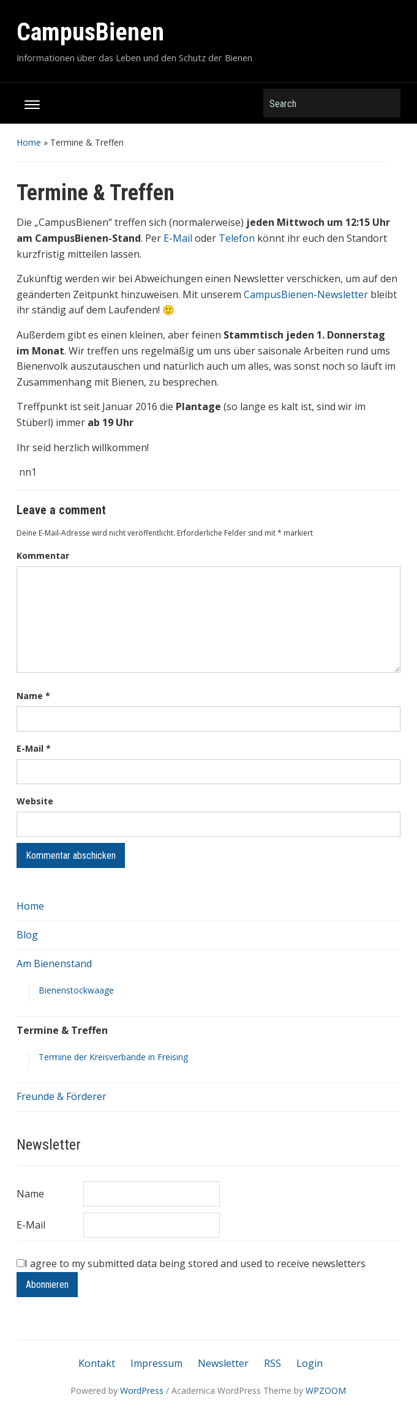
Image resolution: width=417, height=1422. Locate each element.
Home (29, 142)
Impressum (156, 1363)
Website (35, 801)
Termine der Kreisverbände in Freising (113, 1057)
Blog (27, 934)
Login (309, 1363)
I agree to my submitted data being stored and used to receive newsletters (191, 1263)
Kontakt (96, 1363)
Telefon (237, 238)
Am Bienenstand (54, 963)
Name (33, 696)
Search (385, 103)
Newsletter (223, 1363)
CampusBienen (90, 32)
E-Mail (177, 238)
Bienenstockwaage (76, 990)
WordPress (141, 1390)
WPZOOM (326, 1390)
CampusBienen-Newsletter (306, 294)
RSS (272, 1363)
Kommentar (43, 555)
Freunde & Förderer (62, 1096)
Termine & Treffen (62, 1030)
